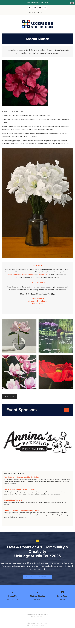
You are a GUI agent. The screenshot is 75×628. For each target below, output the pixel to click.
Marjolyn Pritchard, (14, 275)
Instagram (35, 8)
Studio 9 (37, 265)
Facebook (30, 8)
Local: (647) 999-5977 (12, 600)
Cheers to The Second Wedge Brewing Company (21, 510)
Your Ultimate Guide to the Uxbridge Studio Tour (21, 477)
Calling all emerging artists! (37, 2)
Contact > (62, 600)
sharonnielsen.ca (37, 298)
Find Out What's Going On (37, 577)
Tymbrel (41, 616)
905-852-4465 (37, 304)
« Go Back (9, 396)
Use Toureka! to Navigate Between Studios (19, 490)
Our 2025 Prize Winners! (13, 500)
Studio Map (38, 309)
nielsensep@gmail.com (37, 301)
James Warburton (28, 275)
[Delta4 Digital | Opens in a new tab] (37, 624)
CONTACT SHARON (37, 283)
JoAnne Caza (43, 275)
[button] (19, 336)
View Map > (37, 600)
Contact (40, 8)
